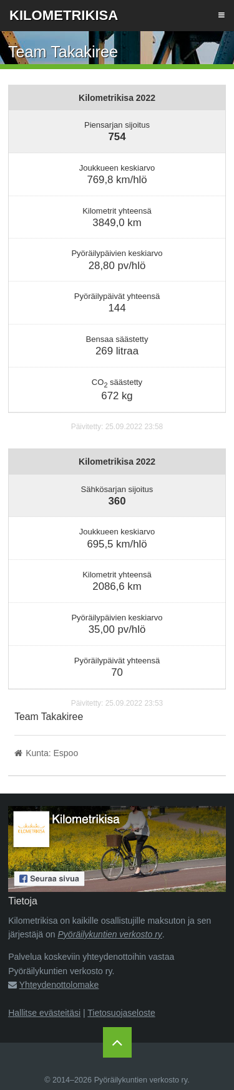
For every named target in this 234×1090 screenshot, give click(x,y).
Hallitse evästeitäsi (44, 1013)
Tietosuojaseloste (121, 1013)
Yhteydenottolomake (59, 985)
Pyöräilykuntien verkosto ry (110, 934)
